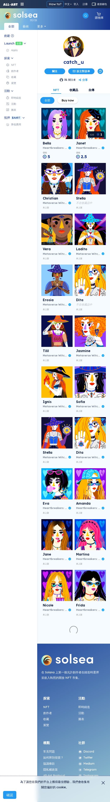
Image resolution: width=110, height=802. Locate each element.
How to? (55, 4)
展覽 (46, 725)
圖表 (81, 719)
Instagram (88, 775)
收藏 (46, 719)
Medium (86, 763)
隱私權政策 (50, 769)
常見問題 (49, 751)
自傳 (91, 90)
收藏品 (73, 90)
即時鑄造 (84, 707)
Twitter (85, 757)
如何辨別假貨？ (53, 757)
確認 (9, 795)
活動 (81, 713)
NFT (56, 90)
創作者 (47, 713)
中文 (67, 4)
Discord (86, 751)
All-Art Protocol (54, 775)
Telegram (87, 769)
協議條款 (49, 763)
